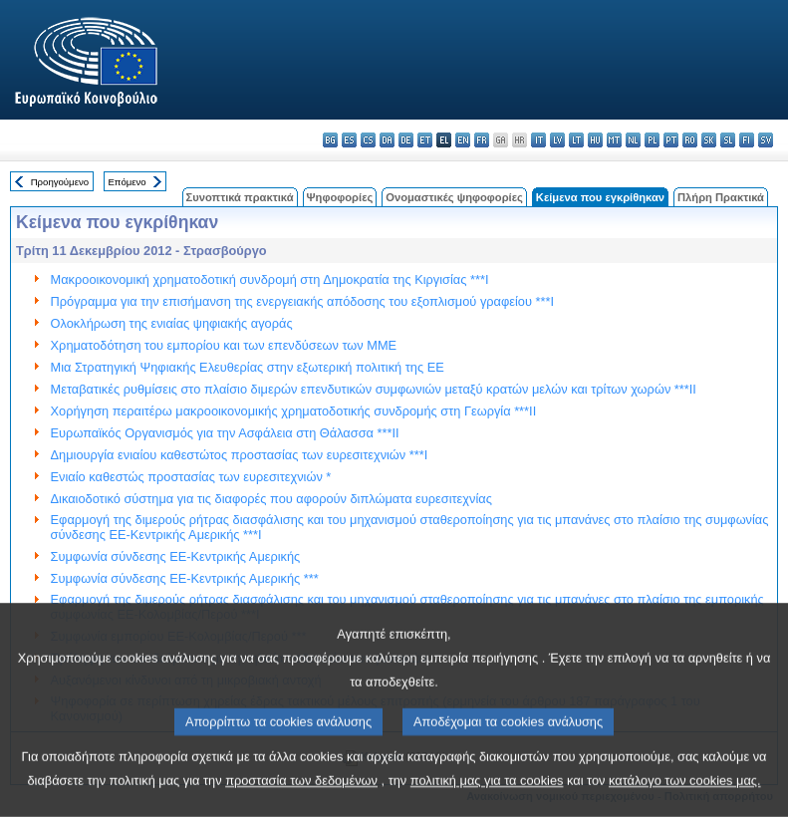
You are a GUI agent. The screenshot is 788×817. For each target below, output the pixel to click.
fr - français (481, 140)
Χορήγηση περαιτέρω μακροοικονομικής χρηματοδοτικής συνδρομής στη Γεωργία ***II (294, 411)
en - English (462, 140)
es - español (349, 140)
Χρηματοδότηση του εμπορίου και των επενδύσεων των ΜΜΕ (224, 345)
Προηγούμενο (60, 181)
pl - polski (652, 140)
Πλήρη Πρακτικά (720, 197)
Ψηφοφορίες (340, 197)
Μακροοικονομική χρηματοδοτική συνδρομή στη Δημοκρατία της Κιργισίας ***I (270, 279)
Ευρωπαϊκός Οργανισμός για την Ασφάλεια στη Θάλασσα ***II (225, 432)
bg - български (330, 140)
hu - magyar (595, 140)
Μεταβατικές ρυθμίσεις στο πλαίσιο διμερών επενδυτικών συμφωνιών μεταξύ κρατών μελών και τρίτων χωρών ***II (373, 389)
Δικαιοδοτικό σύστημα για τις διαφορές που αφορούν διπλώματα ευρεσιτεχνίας (271, 498)
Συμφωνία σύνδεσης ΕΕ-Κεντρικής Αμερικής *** (185, 578)
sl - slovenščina (727, 140)
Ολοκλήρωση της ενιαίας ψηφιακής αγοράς (172, 323)
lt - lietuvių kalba (576, 140)
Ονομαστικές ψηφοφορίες (454, 197)
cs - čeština (368, 140)
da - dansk (387, 140)
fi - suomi (746, 140)
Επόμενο (126, 181)
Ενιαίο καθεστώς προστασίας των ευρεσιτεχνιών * (191, 476)
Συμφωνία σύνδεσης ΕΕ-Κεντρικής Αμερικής (176, 556)
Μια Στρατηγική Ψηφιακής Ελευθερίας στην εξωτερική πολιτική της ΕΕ (247, 367)
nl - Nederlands (633, 140)
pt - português (670, 140)
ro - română (689, 140)
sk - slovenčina (708, 140)
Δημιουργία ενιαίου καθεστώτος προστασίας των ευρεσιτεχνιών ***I (239, 454)
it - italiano (538, 140)
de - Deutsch (405, 140)
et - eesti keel (424, 140)
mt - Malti (614, 140)
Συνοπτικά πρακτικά (240, 197)
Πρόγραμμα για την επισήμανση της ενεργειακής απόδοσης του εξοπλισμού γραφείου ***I (302, 301)
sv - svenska (765, 140)
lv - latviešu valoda (557, 140)
